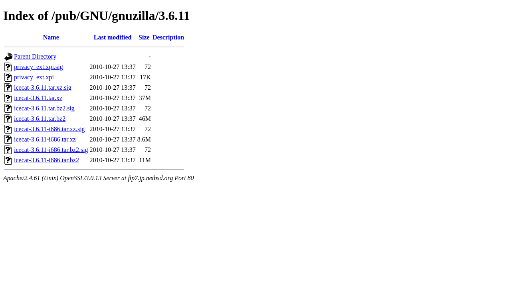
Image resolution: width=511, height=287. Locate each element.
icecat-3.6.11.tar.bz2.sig (44, 108)
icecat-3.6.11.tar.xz (38, 97)
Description (168, 37)
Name (51, 37)
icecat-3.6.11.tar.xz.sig (42, 87)
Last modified (113, 37)
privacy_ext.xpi (34, 77)
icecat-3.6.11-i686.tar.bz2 (46, 160)
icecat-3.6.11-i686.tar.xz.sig (49, 129)
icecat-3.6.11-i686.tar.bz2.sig (51, 149)
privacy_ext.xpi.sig (38, 66)
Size (144, 37)
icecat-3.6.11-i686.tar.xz (45, 139)
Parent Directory (35, 56)
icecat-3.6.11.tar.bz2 (39, 118)
